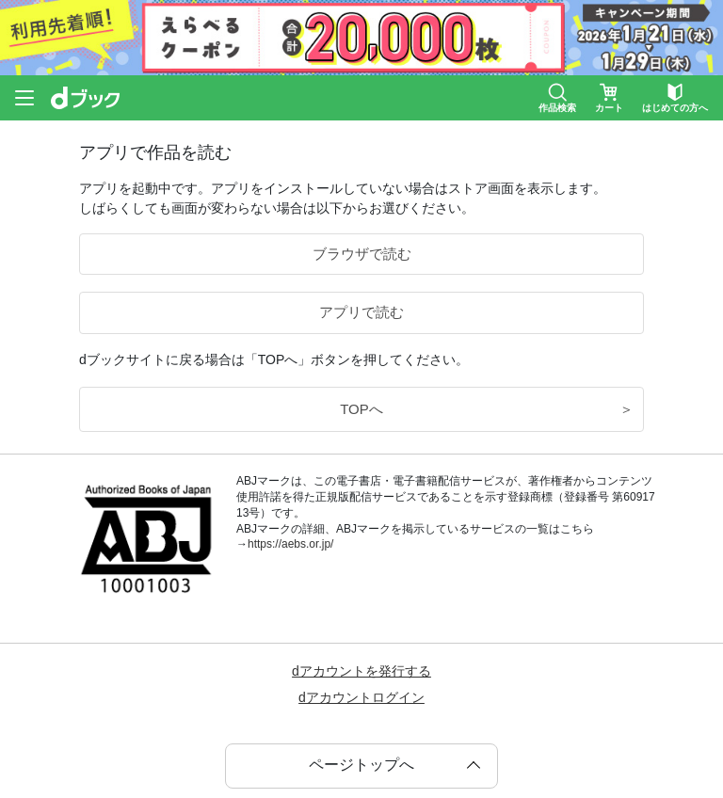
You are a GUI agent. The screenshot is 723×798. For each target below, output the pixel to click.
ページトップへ (361, 765)
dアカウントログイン (361, 697)
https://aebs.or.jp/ (290, 544)
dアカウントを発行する (361, 670)
